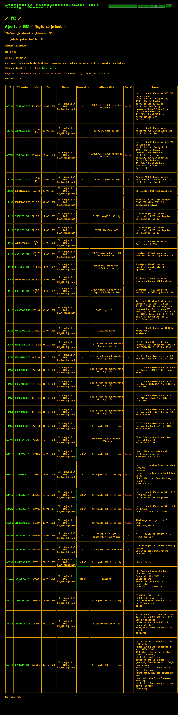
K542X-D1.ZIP (22, 549)
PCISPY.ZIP (22, 579)
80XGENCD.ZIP (22, 370)
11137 (10, 179)
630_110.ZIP (22, 291)
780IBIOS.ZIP (22, 331)
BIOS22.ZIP (22, 495)
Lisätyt (15, 7)
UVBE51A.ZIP (22, 665)
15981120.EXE (22, 131)
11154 (10, 412)
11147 (10, 310)
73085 (10, 623)
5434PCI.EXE (22, 230)
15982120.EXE (22, 179)
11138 (10, 191)
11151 (10, 370)
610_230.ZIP (22, 267)
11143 (10, 254)
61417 (10, 454)
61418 (10, 474)
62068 (10, 523)
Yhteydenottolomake (61, 5)
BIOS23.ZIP (22, 509)
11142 (10, 243)
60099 (10, 155)
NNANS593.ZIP (22, 562)
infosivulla (49, 68)
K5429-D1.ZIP (22, 535)
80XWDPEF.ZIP (22, 426)
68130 (10, 600)
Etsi (169, 6)
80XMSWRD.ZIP (22, 398)
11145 (10, 279)
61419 (10, 495)
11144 (10, 267)
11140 (10, 216)
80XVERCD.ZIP (22, 412)
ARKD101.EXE (22, 440)
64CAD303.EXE (22, 310)
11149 (10, 345)
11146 (10, 291)
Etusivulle (20, 5)
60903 (10, 440)
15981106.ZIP (22, 106)
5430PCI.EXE (22, 216)
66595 (10, 562)
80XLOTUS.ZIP (22, 384)
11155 (10, 426)
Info (93, 5)
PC (13, 18)
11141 (10, 230)
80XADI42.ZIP (22, 345)
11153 (10, 398)
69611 (10, 665)
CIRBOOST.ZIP (22, 523)
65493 (10, 535)
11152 (10, 384)
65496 (10, 549)
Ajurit (11, 27)
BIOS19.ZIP (22, 454)
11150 (10, 357)
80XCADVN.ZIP (22, 357)
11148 (10, 331)
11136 (10, 131)
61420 (10, 509)
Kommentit (39, 7)
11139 (10, 202)
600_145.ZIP (22, 254)
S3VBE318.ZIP (22, 623)
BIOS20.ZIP (22, 474)
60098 (10, 106)
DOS (26, 27)
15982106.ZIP (22, 155)
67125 (10, 579)
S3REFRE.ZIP (22, 600)
